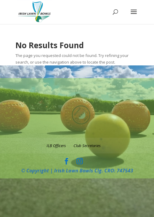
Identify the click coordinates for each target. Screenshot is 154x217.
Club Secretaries (87, 145)
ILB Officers (56, 145)
